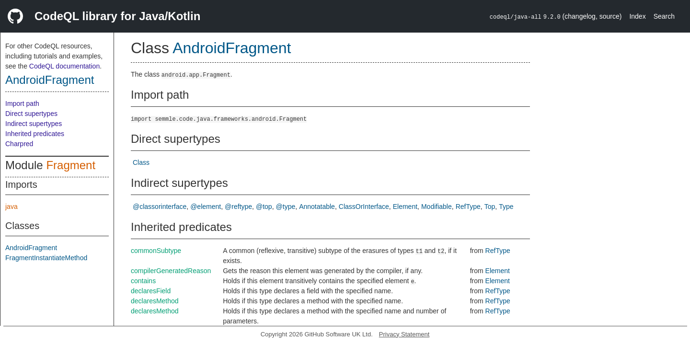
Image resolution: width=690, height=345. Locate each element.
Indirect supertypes (33, 123)
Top (489, 206)
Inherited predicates (34, 134)
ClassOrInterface (364, 206)
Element (405, 206)
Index (637, 16)
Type (506, 206)
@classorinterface (159, 206)
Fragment (70, 165)
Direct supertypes (31, 113)
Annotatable (317, 206)
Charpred (19, 144)
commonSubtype (156, 250)
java (11, 206)
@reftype (238, 206)
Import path (22, 103)
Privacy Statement (404, 334)
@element (205, 206)
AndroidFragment (49, 79)
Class (141, 162)
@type (286, 206)
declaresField (151, 291)
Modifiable (436, 206)
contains (143, 281)
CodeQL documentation (64, 66)
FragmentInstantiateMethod (46, 258)
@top (264, 206)
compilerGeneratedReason (171, 271)
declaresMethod (155, 301)
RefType (468, 206)
